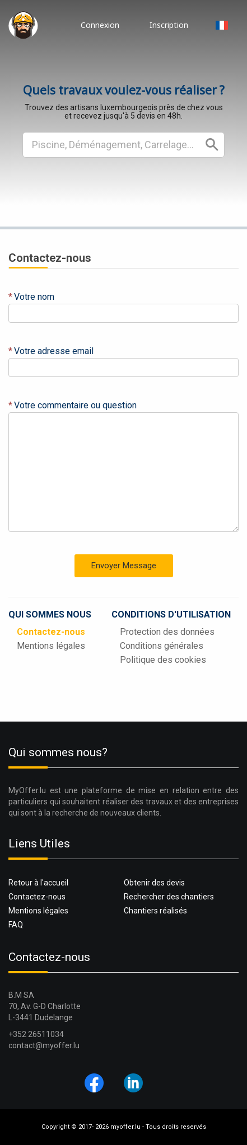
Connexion (100, 25)
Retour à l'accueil (38, 882)
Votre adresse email (54, 351)
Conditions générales (161, 645)
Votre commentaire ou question (75, 405)
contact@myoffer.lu (44, 1045)
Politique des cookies (163, 659)
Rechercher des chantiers (169, 896)
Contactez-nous (51, 631)
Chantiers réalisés (155, 910)
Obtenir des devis (154, 882)
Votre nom (34, 296)
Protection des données (167, 631)
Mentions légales (51, 645)
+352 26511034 (36, 1034)
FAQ (15, 924)
